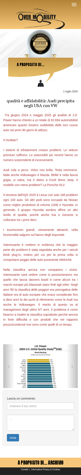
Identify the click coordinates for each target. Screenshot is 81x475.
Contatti (24, 469)
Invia (13, 437)
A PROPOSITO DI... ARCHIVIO (41, 462)
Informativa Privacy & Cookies (45, 469)
